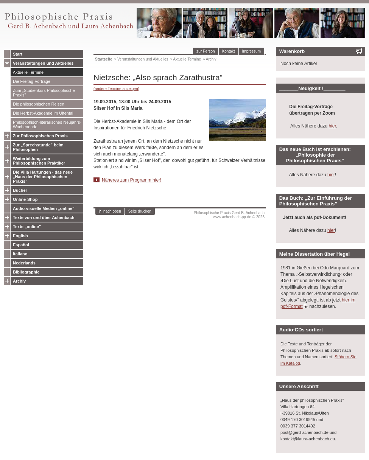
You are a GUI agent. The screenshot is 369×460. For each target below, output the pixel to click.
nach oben (112, 211)
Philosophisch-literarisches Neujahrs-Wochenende (47, 124)
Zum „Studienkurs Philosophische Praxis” (44, 92)
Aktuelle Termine (28, 72)
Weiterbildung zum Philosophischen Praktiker (39, 160)
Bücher (20, 190)
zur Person (205, 51)
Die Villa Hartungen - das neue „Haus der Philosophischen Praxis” (43, 176)
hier (332, 126)
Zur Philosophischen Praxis (40, 136)
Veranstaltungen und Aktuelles (43, 63)
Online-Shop (25, 199)
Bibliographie (26, 272)
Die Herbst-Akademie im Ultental (43, 113)
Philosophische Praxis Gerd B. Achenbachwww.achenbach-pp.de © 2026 (229, 215)
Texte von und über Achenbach (44, 217)
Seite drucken (139, 211)
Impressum (251, 51)
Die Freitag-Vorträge (31, 81)
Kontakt (228, 51)
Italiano (20, 254)
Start (17, 54)
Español (21, 244)
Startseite (103, 59)
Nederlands (24, 263)
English (20, 235)
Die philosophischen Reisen (38, 104)
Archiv (19, 281)
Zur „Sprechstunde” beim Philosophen (38, 147)
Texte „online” (27, 226)
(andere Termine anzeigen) (116, 89)
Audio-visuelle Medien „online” (44, 208)
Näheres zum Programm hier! (131, 180)
